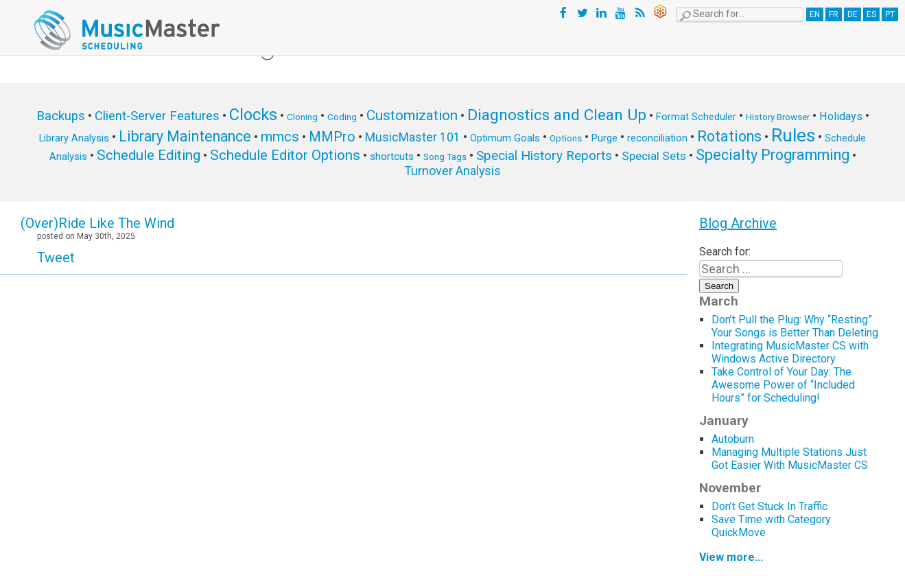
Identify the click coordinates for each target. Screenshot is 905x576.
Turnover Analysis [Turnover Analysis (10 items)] (452, 170)
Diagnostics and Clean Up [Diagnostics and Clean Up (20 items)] (556, 115)
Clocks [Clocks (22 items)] (253, 114)
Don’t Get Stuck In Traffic (769, 506)
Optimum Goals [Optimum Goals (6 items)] (505, 138)
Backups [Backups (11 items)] (60, 116)
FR (833, 14)
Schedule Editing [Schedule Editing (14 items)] (148, 155)
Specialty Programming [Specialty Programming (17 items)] (772, 154)
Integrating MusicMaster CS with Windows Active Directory (790, 352)
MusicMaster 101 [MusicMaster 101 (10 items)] (412, 137)
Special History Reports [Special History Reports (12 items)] (544, 155)
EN (815, 14)
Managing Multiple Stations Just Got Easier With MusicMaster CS (791, 459)
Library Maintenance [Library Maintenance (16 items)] (185, 136)
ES (871, 14)
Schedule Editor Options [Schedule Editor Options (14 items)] (285, 155)
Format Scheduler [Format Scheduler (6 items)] (696, 117)
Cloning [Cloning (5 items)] (302, 117)
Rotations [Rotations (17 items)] (729, 136)
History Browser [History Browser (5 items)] (778, 117)
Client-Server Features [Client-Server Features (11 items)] (157, 116)
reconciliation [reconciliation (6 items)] (657, 138)
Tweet (56, 257)
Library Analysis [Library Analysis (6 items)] (74, 138)
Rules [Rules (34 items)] (793, 135)
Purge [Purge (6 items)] (604, 138)
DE (852, 14)
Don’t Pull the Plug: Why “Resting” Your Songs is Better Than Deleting (795, 326)
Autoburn (733, 439)
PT (890, 14)
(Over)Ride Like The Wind (97, 223)
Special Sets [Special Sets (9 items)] (654, 156)
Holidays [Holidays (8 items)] (840, 116)
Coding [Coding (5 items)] (342, 117)
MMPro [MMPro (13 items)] (332, 137)
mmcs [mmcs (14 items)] (280, 136)
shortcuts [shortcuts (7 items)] (392, 156)
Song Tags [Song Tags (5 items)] (445, 157)
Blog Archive (738, 223)
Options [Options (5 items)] (566, 138)
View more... (731, 557)
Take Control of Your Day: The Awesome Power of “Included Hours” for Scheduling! (783, 384)
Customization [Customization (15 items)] (412, 115)
